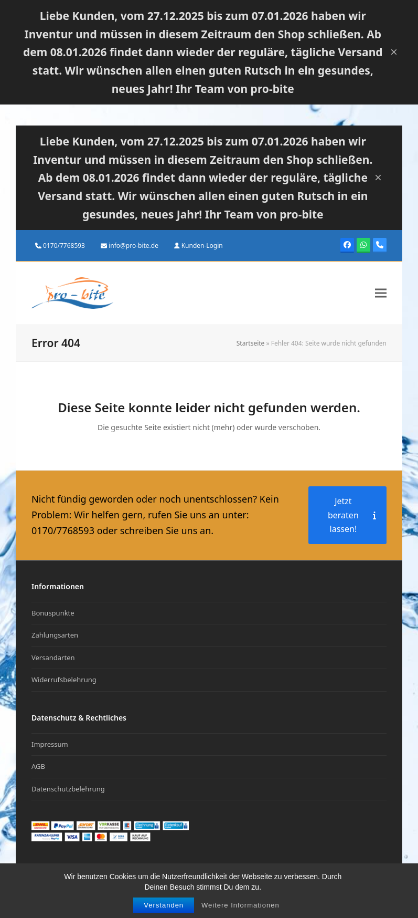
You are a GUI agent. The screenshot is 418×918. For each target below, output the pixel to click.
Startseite (251, 343)
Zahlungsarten (54, 635)
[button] (381, 293)
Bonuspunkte (52, 613)
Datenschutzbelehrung (68, 789)
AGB (38, 766)
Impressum (49, 744)
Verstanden (164, 906)
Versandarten (53, 657)
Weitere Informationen (240, 906)
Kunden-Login (202, 245)
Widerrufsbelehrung (64, 679)
